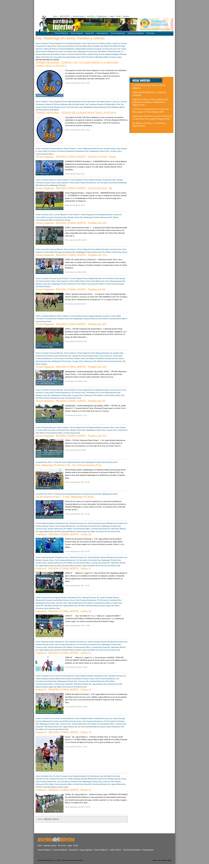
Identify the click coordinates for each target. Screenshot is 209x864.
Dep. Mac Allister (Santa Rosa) (105, 51)
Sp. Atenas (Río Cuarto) (53, 46)
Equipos (126, 16)
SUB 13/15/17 (65, 16)
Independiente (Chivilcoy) (85, 49)
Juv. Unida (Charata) (92, 523)
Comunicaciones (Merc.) (45, 154)
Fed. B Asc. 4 (49, 462)
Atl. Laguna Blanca (43, 531)
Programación (102, 16)
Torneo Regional (76, 33)
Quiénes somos (78, 16)
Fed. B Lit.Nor (54, 676)
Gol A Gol (90, 16)
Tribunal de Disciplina (136, 33)
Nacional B (89, 33)
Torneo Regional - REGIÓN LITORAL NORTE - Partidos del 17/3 (71, 255)
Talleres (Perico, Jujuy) (108, 43)
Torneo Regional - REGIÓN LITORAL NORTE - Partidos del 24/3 (71, 223)
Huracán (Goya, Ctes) (112, 148)
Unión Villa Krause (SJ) (90, 43)
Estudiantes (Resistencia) (75, 151)
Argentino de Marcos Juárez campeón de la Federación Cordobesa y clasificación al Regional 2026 (150, 102)
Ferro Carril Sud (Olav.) (70, 107)
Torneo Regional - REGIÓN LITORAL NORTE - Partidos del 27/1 (71, 436)
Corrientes (45, 148)
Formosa (52, 148)
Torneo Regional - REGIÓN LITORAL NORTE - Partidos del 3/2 (70, 401)
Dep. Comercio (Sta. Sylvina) (63, 603)
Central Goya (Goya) (62, 220)
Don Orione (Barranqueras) (111, 281)
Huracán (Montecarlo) (108, 523)
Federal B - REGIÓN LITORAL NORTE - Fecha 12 (63, 790)
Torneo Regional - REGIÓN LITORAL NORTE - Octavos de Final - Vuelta (76, 156)
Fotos (118, 16)
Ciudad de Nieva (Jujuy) (83, 54)
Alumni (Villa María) (96, 57)
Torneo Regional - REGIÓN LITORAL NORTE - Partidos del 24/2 (71, 324)
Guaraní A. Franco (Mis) (70, 183)
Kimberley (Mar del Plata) (69, 104)
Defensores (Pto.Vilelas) (51, 54)
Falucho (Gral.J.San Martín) (90, 281)
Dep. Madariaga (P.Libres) (83, 51)
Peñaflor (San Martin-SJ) (102, 46)
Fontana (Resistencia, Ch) (89, 183)
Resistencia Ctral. (97, 148)
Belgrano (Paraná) (120, 54)
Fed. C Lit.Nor (55, 214)
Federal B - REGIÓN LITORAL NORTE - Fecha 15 (63, 653)
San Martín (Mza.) (86, 46)
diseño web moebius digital (162, 860)
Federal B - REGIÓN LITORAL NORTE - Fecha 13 (63, 732)
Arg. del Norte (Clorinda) (59, 531)
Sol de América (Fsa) (71, 46)
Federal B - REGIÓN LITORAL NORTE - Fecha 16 (63, 611)
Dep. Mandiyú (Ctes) (71, 217)
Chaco (38, 148)
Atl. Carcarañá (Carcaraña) (60, 57)
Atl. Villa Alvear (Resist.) (117, 529)
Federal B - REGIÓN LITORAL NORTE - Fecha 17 (63, 568)
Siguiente (55, 819)
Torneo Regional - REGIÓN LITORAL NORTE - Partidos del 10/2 (71, 367)
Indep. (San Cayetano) (88, 104)
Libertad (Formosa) (79, 356)
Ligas (112, 16)
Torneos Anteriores (118, 33)
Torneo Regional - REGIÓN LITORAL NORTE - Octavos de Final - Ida (74, 188)
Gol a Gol (62, 845)
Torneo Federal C (42, 43)
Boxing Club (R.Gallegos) (102, 54)
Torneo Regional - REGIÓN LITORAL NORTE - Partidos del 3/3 (70, 289)
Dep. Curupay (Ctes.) (114, 151)
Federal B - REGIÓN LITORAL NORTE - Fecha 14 (63, 689)
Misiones (60, 148)
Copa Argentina (102, 33)
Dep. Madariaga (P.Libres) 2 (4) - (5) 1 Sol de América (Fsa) (68, 465)
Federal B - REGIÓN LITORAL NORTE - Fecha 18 (63, 534)
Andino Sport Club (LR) (80, 57)
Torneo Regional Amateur (71, 43)
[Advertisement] (81, 7)
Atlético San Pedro (43, 57)
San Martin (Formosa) (95, 531)
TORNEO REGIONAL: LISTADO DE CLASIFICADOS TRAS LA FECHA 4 (76, 112)
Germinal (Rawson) (47, 51)
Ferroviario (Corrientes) (64, 51)
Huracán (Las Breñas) (54, 600)
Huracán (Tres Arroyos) (104, 49)
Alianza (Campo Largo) (113, 57)
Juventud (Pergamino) (66, 49)
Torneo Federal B (60, 850)
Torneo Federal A (61, 33)
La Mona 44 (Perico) (50, 49)
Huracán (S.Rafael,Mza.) (106, 104)
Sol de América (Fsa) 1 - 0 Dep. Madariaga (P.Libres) (65, 496)
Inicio (55, 16)
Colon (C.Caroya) (67, 54)
